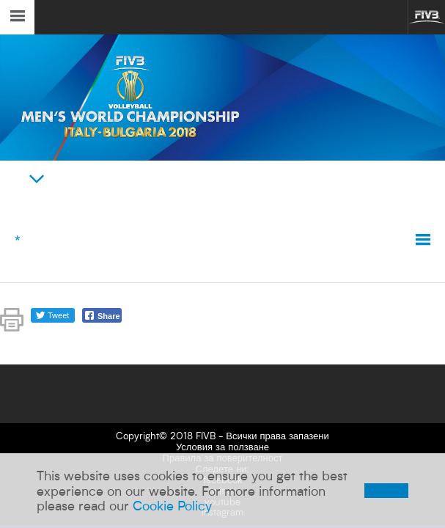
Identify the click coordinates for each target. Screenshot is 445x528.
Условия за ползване (222, 446)
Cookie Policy (172, 505)
